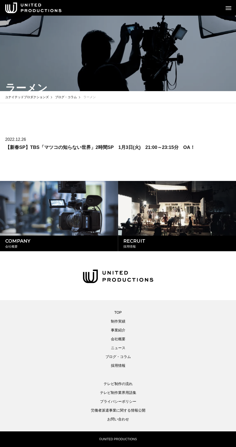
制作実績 (118, 321)
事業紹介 (118, 330)
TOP (118, 312)
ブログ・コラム (118, 356)
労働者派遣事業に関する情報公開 (118, 410)
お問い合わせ (118, 419)
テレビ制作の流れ (118, 384)
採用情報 (118, 365)
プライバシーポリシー (118, 401)
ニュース (118, 348)
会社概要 (118, 339)
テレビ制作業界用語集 (118, 392)
